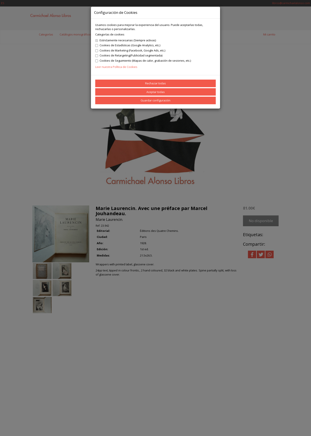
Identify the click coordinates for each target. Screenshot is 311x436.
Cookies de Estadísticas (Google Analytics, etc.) (127, 45)
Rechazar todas (155, 83)
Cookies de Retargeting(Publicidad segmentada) (128, 55)
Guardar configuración (155, 100)
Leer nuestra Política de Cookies (116, 67)
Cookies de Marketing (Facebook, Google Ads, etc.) (130, 50)
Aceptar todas (155, 92)
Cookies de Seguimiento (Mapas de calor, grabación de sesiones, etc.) (143, 61)
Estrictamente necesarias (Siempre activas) (125, 40)
